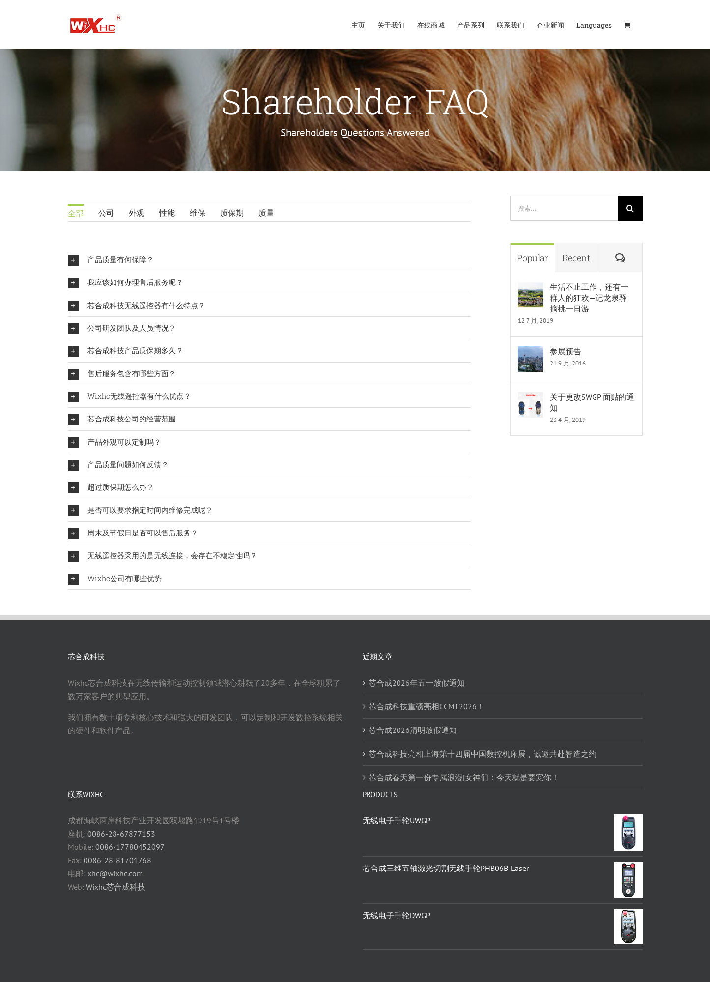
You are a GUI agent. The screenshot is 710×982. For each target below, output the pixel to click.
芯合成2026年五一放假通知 (417, 683)
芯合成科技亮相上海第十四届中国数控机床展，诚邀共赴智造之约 (482, 753)
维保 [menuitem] (197, 213)
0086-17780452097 (130, 847)
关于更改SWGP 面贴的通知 (592, 402)
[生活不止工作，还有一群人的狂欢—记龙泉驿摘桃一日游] (530, 288)
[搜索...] (564, 208)
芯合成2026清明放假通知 (413, 730)
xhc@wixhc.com (115, 873)
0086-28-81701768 (117, 860)
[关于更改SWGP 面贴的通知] (530, 398)
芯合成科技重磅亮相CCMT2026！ (426, 706)
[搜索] (630, 208)
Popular (532, 258)
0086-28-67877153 (121, 834)
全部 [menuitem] (76, 213)
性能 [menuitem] (167, 213)
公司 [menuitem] (106, 213)
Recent (576, 258)
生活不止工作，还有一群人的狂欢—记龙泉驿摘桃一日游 (589, 297)
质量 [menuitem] (266, 213)
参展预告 (565, 351)
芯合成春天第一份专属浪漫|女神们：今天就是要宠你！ (464, 777)
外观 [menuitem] (136, 213)
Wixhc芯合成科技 (115, 887)
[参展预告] (530, 353)
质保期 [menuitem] (232, 213)
